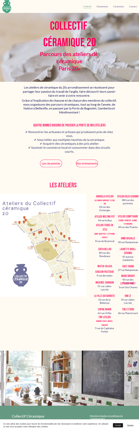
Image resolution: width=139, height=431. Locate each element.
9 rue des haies (104, 276)
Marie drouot (128, 277)
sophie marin (104, 311)
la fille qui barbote (104, 297)
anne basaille (128, 240)
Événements (102, 6)
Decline (130, 425)
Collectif (87, 6)
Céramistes (118, 6)
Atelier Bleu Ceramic (128, 198)
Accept (118, 425)
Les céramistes (51, 164)
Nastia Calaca (104, 267)
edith (101, 251)
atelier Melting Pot (105, 219)
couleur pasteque (104, 273)
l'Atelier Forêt (128, 285)
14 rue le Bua (105, 222)
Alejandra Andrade (102, 202)
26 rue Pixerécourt (128, 314)
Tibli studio (128, 311)
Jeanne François (124, 222)
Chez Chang (128, 267)
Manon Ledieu (101, 323)
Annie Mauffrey (100, 236)
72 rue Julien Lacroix (104, 289)
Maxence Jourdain (105, 284)
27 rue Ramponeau (128, 271)
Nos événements (86, 164)
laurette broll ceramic (128, 253)
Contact (133, 6)
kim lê (128, 297)
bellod (107, 251)
